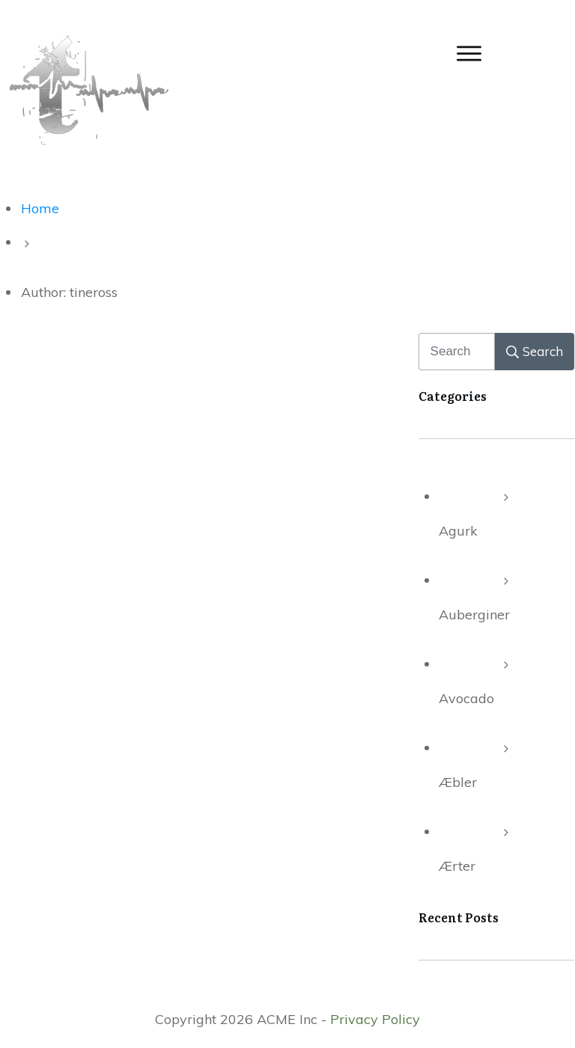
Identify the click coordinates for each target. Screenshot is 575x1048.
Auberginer (474, 614)
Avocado (466, 698)
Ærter (457, 865)
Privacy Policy (375, 1019)
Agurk (458, 530)
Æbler (458, 782)
